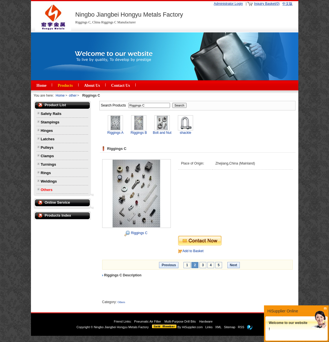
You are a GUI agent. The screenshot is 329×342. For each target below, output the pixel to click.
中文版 (287, 4)
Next (233, 265)
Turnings (48, 164)
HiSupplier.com (192, 327)
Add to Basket (192, 251)
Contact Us (120, 85)
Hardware (206, 321)
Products (65, 85)
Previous (169, 265)
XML (218, 327)
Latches (48, 139)
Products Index (58, 215)
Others (47, 190)
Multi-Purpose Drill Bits (180, 321)
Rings (46, 173)
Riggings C (139, 233)
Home (42, 85)
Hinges (47, 130)
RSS (241, 327)
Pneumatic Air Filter (147, 321)
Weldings (49, 181)
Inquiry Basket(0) (267, 4)
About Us (92, 85)
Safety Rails (51, 114)
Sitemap (229, 327)
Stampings (50, 122)
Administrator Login (228, 4)
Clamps (47, 156)
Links (209, 327)
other (73, 95)
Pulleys (47, 147)
